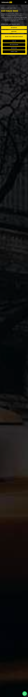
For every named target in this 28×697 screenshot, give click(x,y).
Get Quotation (14, 44)
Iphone (14, 31)
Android (14, 27)
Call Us (14, 41)
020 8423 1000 (9, 11)
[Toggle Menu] (25, 2)
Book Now (14, 48)
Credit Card (14, 51)
